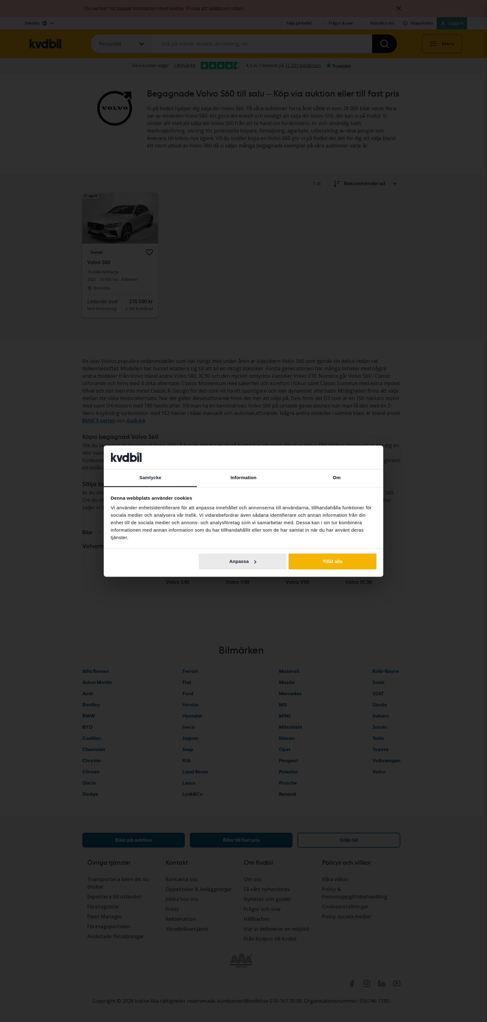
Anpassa (242, 561)
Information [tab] (243, 477)
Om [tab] (336, 477)
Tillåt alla (332, 561)
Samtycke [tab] (150, 477)
